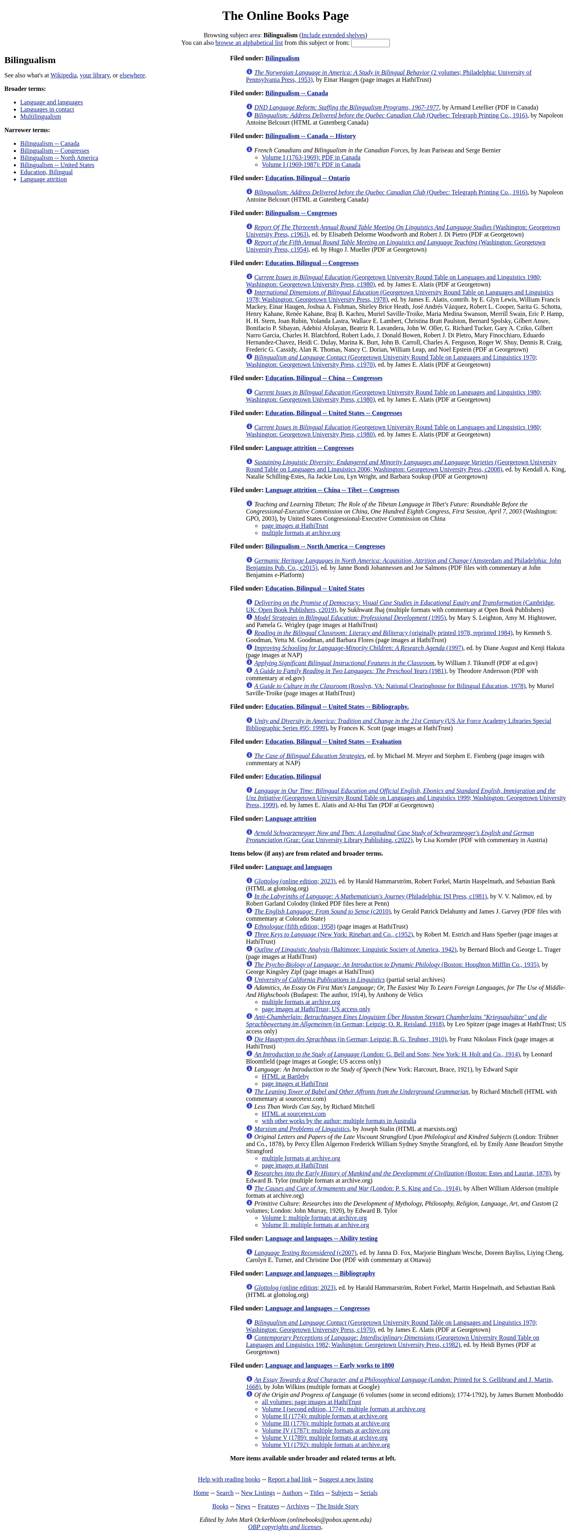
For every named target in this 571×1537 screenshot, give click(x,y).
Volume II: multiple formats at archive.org (315, 1225)
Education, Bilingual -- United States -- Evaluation (333, 741)
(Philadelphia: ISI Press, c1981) (370, 896)
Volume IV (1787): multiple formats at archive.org (326, 1430)
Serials (369, 1492)
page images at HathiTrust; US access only (316, 1009)
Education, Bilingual (46, 172)
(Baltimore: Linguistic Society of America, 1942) (355, 949)
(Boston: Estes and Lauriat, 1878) (402, 1173)
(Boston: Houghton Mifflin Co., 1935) (396, 964)
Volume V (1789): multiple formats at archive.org (324, 1437)
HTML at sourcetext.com (294, 1113)
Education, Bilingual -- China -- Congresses (324, 378)
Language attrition (43, 179)
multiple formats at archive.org (301, 532)
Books (220, 1506)
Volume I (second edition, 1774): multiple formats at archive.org (343, 1409)
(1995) (350, 617)
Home (201, 1492)
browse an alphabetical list (249, 42)
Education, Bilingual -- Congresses (311, 263)
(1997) (358, 647)
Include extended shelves (333, 35)
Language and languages (51, 102)
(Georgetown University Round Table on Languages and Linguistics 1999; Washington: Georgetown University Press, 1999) (406, 797)
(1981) (350, 671)
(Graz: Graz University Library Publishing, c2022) (390, 836)
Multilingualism (40, 116)
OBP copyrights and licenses (284, 1527)
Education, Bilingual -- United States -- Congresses (333, 413)
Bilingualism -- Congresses (54, 150)
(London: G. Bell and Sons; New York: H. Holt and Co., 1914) (387, 1054)
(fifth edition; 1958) (294, 926)
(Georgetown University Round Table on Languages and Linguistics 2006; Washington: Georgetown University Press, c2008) (401, 466)
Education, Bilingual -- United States (314, 588)
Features (268, 1506)
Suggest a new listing (346, 1479)
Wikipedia (63, 75)
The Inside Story (337, 1506)
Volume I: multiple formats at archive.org (314, 1217)
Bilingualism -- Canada (49, 143)
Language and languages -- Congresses (317, 1308)
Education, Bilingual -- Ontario (307, 178)
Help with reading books (229, 1479)
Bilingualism (282, 58)
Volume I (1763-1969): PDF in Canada (311, 157)
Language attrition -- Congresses (309, 447)
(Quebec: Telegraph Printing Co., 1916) (390, 115)
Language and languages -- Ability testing (321, 1238)
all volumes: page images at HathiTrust (311, 1401)
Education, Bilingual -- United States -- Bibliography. (337, 706)
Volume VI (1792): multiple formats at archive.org (326, 1444)
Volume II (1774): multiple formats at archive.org (324, 1416)
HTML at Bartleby (285, 1076)
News (243, 1506)
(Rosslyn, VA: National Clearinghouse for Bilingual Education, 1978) (389, 686)
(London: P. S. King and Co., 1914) (357, 1188)
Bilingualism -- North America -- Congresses (325, 546)
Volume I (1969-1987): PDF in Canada (311, 164)
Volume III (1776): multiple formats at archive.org (325, 1423)
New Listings (258, 1492)
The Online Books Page (285, 15)
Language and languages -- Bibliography (320, 1273)
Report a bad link (290, 1479)
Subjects (342, 1492)
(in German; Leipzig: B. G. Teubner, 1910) (350, 1039)
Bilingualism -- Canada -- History (310, 136)
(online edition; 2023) (294, 881)
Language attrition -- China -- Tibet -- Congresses (332, 490)
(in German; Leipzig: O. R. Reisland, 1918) (396, 1020)
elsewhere (132, 75)
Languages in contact (47, 109)
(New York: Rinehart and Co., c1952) (333, 934)
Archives (297, 1506)
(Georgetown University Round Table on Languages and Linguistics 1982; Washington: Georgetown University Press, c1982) (392, 1341)
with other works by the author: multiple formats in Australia (339, 1121)
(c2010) (322, 911)
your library (94, 75)
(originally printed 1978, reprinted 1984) (383, 632)
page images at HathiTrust (295, 525)
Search (225, 1492)
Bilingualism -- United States (57, 165)
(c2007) (305, 1252)
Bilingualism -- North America (59, 157)
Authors (292, 1492)
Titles (317, 1492)
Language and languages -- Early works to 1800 (329, 1365)
